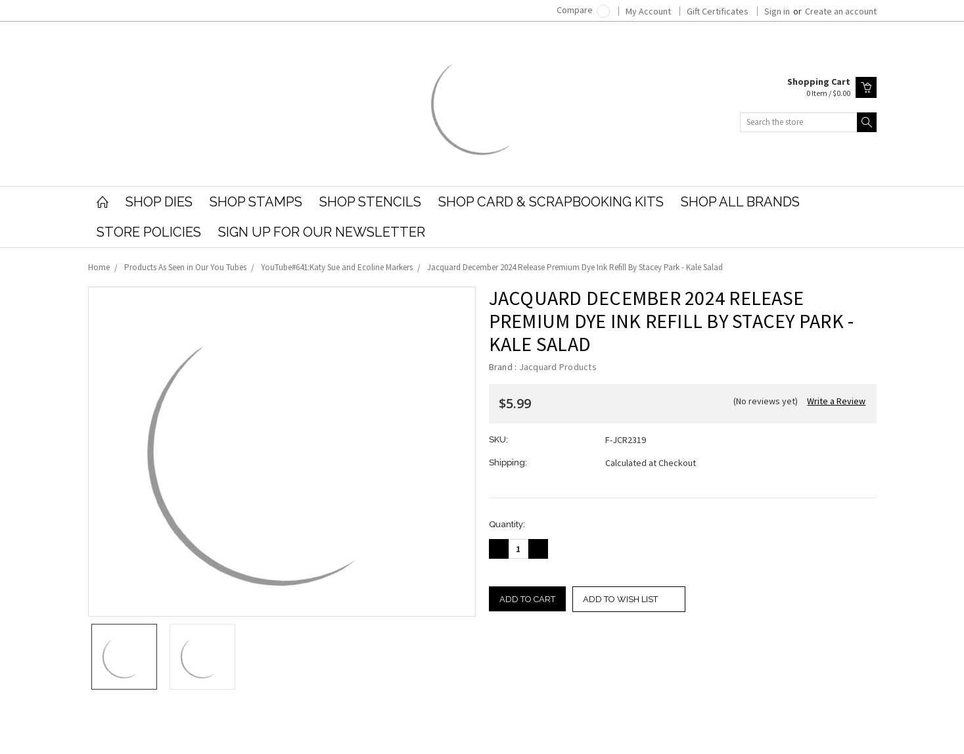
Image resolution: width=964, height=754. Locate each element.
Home (99, 267)
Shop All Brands (740, 202)
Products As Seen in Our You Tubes (185, 267)
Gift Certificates (717, 11)
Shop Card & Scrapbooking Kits (551, 202)
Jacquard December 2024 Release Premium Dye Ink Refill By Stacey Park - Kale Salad (575, 267)
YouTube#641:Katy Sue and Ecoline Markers (337, 267)
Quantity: (507, 524)
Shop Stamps (256, 202)
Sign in (777, 11)
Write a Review (836, 401)
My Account (648, 11)
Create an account (841, 11)
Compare (583, 10)
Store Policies (149, 232)
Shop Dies (159, 202)
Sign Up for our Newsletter (321, 232)
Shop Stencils (370, 202)
